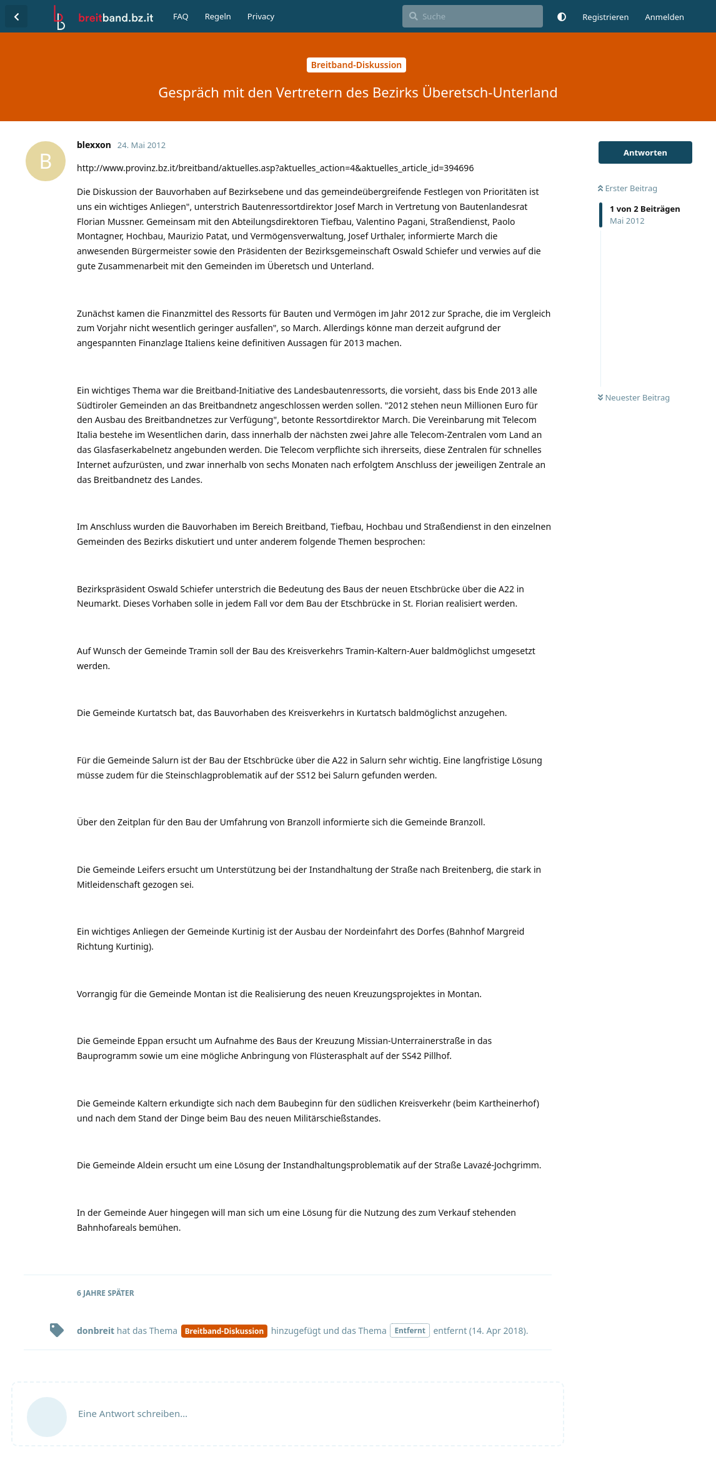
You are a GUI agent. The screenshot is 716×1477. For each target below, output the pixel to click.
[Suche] (472, 16)
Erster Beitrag (627, 188)
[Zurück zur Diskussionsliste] (16, 16)
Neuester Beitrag (634, 397)
